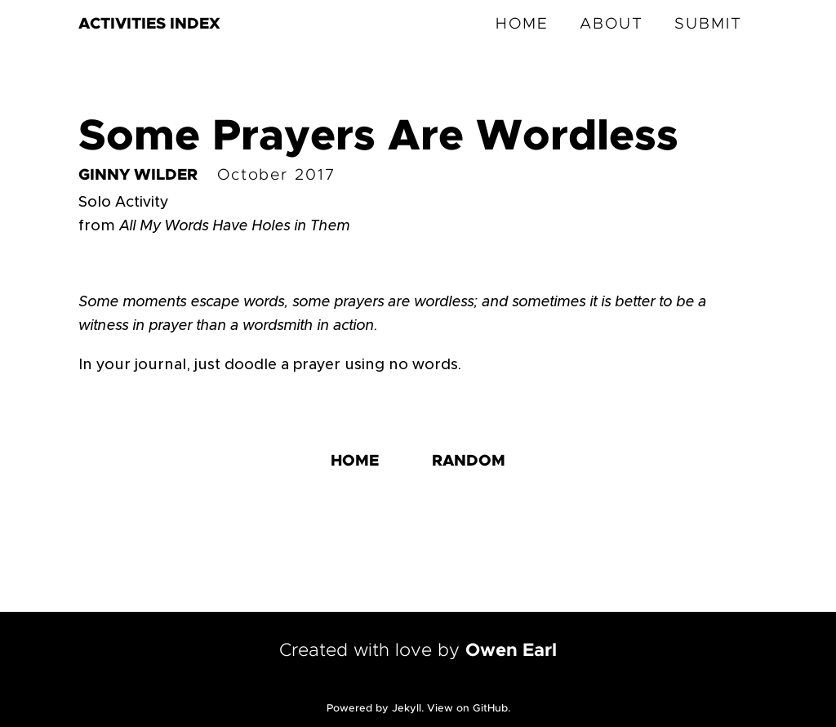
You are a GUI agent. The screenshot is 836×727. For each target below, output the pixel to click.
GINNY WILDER (138, 175)
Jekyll (406, 708)
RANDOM (468, 461)
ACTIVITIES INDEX (149, 24)
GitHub (490, 708)
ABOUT (611, 24)
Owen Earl (511, 650)
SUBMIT (708, 24)
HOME (522, 24)
